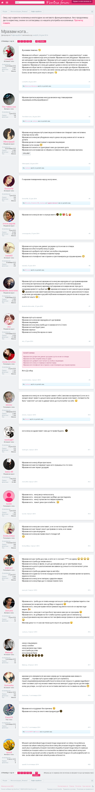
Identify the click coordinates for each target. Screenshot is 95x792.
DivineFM (25, 198)
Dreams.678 (35, 203)
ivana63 (24, 266)
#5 (89, 233)
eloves (24, 415)
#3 (89, 163)
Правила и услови (69, 789)
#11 (89, 450)
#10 (89, 415)
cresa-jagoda (26, 233)
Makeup (24, 665)
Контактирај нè (63, 786)
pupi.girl (24, 590)
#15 (89, 590)
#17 (89, 665)
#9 (89, 380)
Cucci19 (24, 727)
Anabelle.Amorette (28, 306)
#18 (89, 695)
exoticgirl (25, 450)
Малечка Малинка (31, 86)
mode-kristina (26, 380)
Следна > (42, 41)
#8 (89, 341)
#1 (89, 82)
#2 (89, 117)
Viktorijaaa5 (25, 163)
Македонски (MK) (7, 786)
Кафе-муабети (16, 35)
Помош (71, 786)
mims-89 (25, 482)
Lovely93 (35, 35)
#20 (89, 764)
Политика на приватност (85, 789)
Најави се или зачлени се (82, 1)
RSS (93, 786)
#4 (89, 198)
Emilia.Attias (26, 546)
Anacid (27, 419)
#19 (89, 727)
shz (23, 341)
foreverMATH (29, 732)
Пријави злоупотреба (54, 789)
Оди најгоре (86, 786)
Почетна (78, 786)
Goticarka (25, 695)
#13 (89, 514)
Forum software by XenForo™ (19, 789)
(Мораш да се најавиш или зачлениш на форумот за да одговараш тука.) (69, 773)
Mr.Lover (27, 121)
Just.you (35, 121)
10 (36, 41)
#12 (89, 482)
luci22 (24, 514)
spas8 (24, 764)
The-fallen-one (27, 117)
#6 (89, 266)
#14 (89, 546)
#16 (89, 632)
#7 (89, 306)
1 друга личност (52, 203)
